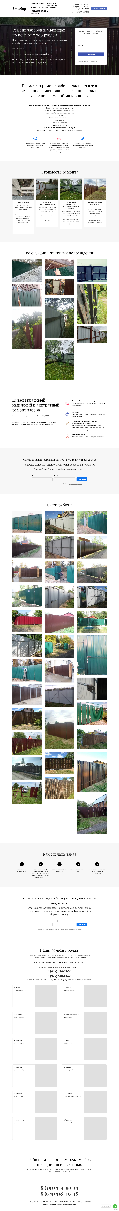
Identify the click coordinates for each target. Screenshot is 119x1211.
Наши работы (35, 7)
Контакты (54, 7)
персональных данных (90, 61)
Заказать (45, 7)
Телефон (81, 45)
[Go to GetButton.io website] (115, 1209)
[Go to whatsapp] (115, 1206)
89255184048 (86, 12)
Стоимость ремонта (38, 3)
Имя (79, 37)
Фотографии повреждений (52, 4)
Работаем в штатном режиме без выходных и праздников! (39, 11)
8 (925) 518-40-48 (59, 1193)
